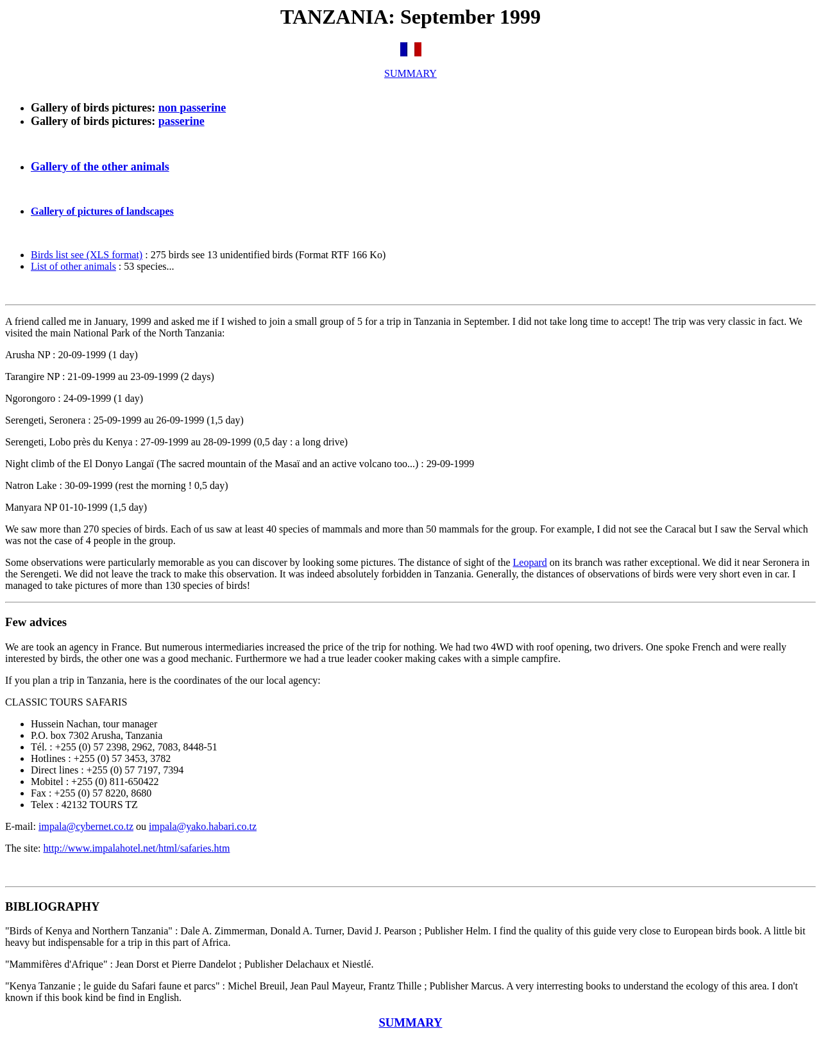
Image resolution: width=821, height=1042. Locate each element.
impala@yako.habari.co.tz (203, 826)
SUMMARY (410, 73)
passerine (181, 121)
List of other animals (73, 266)
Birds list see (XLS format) (86, 254)
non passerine (192, 107)
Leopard (530, 562)
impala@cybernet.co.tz (85, 826)
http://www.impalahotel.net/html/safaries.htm (137, 848)
